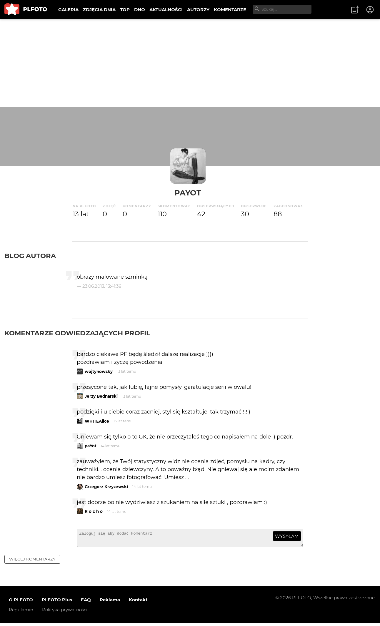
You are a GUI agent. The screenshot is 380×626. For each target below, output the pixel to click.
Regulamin (21, 612)
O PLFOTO (21, 602)
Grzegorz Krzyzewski (106, 486)
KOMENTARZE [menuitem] (230, 9)
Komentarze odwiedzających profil (77, 333)
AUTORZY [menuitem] (198, 9)
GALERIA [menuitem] (68, 9)
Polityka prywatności (64, 612)
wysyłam (287, 536)
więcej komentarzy (32, 561)
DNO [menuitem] (139, 9)
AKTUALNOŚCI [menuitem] (166, 9)
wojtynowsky (99, 371)
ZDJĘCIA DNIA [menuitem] (99, 9)
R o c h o (94, 511)
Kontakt (138, 602)
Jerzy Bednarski (101, 396)
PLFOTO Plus (57, 602)
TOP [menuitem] (125, 9)
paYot (187, 192)
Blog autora (30, 256)
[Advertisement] (190, 63)
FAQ (86, 602)
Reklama (110, 602)
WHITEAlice (97, 421)
